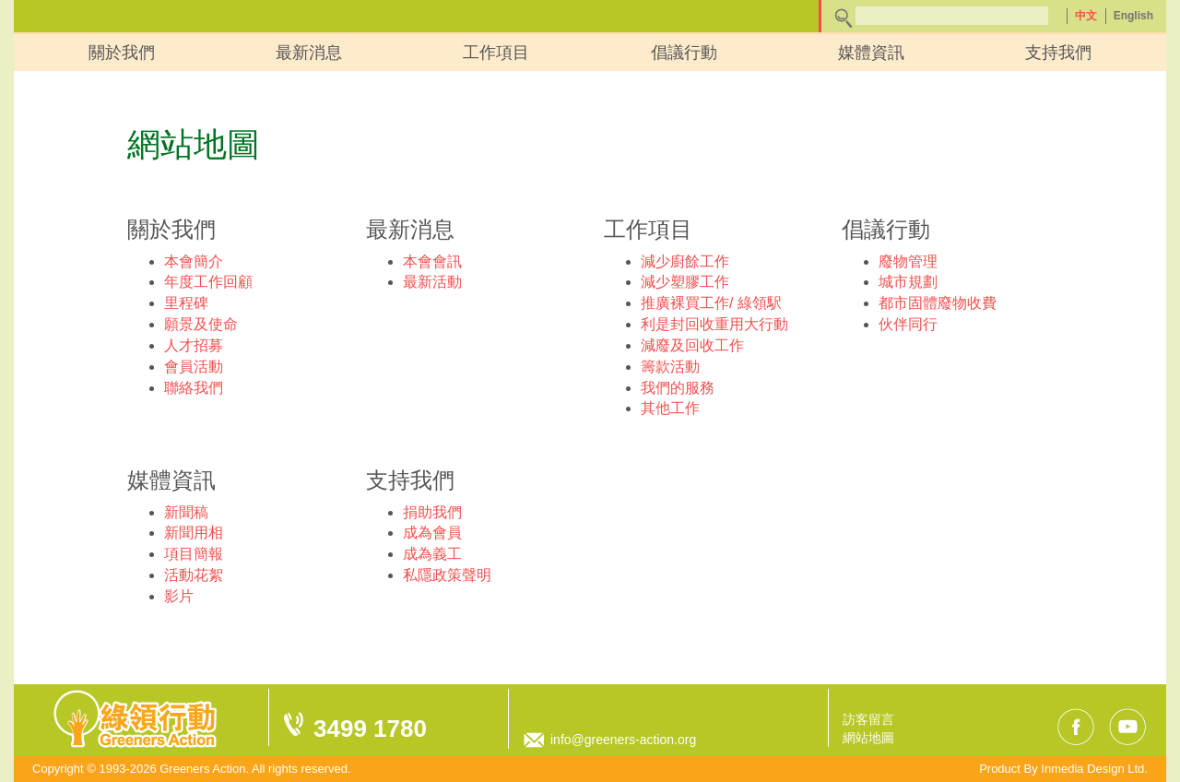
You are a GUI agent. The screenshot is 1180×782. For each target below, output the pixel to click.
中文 (1086, 15)
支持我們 (1058, 52)
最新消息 (309, 52)
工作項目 (496, 52)
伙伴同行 (908, 324)
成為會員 (432, 532)
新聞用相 (193, 532)
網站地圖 (868, 737)
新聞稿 (186, 512)
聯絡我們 (193, 388)
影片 (179, 596)
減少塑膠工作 (685, 282)
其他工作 (670, 408)
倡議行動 (684, 52)
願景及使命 (201, 324)
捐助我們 (432, 512)
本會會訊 (432, 261)
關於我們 (121, 52)
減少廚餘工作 (685, 261)
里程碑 (186, 303)
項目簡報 (193, 554)
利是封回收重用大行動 (714, 324)
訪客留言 (868, 719)
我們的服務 (677, 388)
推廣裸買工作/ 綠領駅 (711, 303)
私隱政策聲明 (447, 575)
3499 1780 (370, 728)
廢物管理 (908, 261)
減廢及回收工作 (692, 345)
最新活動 (432, 282)
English (1133, 15)
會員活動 (193, 366)
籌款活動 (670, 366)
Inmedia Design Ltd (1092, 769)
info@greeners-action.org (623, 739)
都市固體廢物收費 (938, 303)
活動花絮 (193, 575)
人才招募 (193, 345)
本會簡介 (193, 261)
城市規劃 (908, 282)
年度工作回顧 (208, 282)
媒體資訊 (871, 52)
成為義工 (432, 554)
